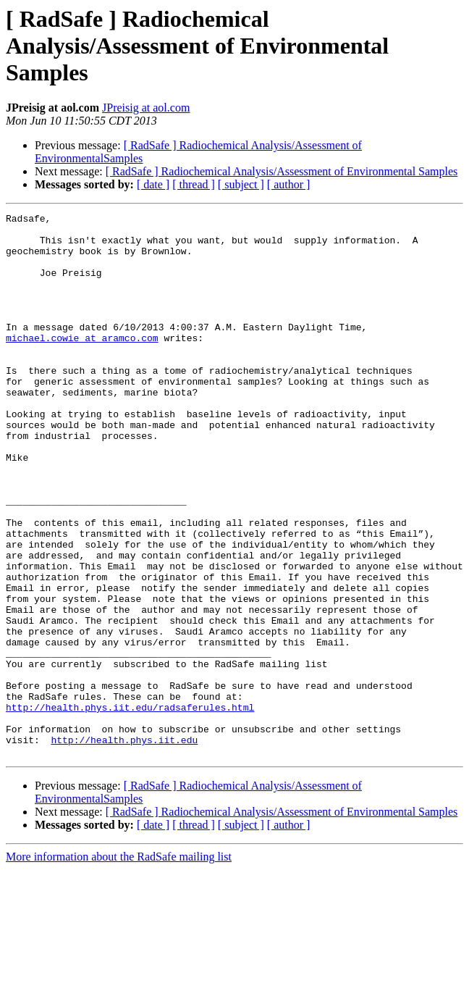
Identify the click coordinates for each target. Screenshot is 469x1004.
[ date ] (153, 184)
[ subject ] (241, 184)
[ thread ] (193, 184)
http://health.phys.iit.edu (124, 846)
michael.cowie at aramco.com (82, 363)
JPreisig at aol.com (146, 107)
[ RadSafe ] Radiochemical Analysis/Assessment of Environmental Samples (282, 171)
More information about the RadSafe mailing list (119, 965)
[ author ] (288, 184)
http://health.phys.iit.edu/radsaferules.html (130, 806)
